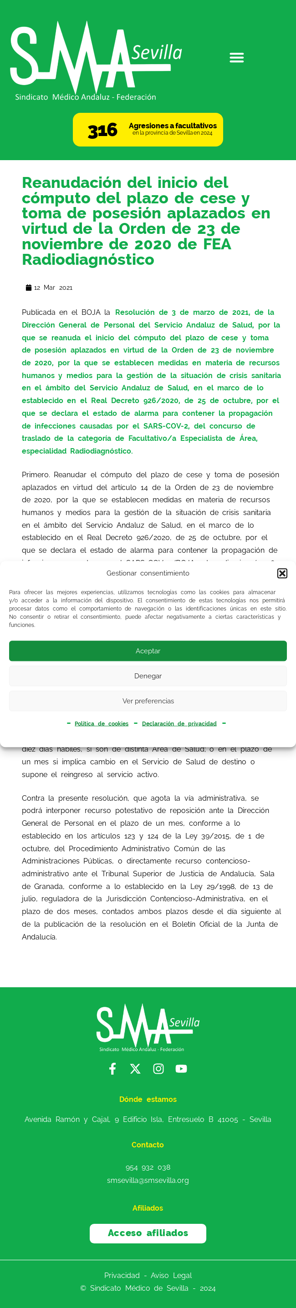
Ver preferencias (148, 701)
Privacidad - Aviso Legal (148, 1275)
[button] (282, 573)
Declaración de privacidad (179, 723)
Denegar (148, 676)
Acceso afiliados (148, 1233)
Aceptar (148, 651)
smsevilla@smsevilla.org (148, 1180)
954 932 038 (148, 1166)
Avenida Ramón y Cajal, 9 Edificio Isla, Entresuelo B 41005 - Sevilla (148, 1119)
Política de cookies (101, 723)
